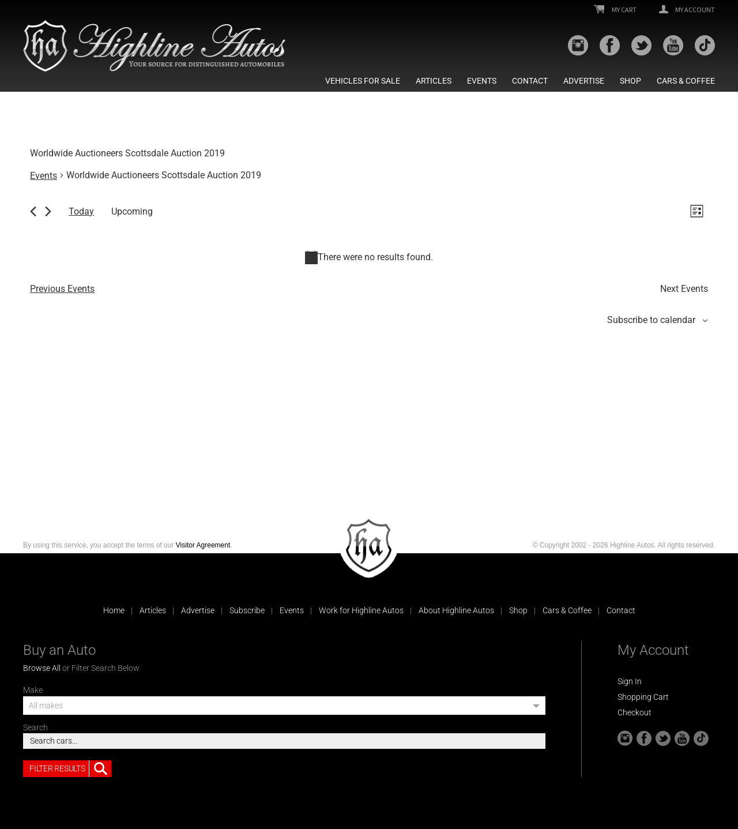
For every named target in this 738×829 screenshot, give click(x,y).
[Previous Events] (33, 211)
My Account (687, 10)
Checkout (634, 712)
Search (35, 727)
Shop (630, 80)
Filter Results (70, 769)
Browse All (42, 668)
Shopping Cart (643, 697)
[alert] (369, 257)
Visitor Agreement (203, 545)
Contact (530, 80)
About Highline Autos (456, 610)
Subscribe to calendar (651, 319)
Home (114, 610)
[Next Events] (48, 211)
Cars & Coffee (686, 80)
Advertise (583, 80)
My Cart (615, 10)
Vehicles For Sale (362, 80)
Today (81, 211)
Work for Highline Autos (361, 610)
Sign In (629, 681)
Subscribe (247, 610)
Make (33, 690)
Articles (433, 80)
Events (481, 80)
